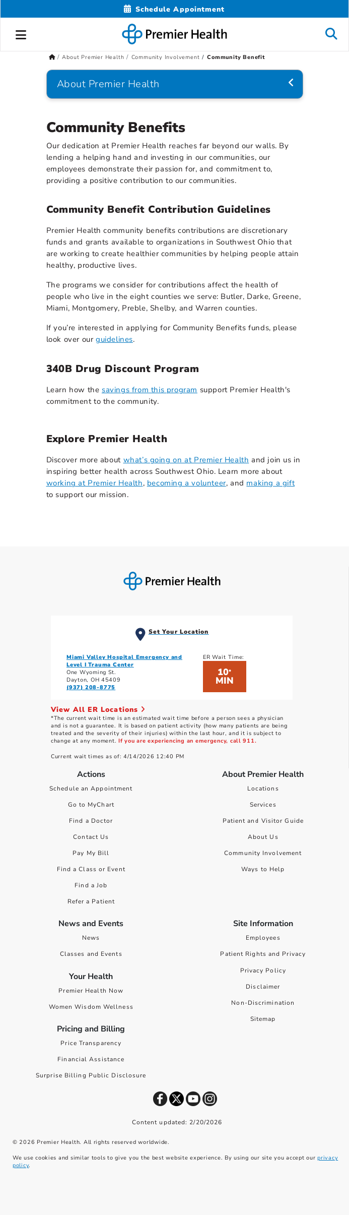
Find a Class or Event (91, 869)
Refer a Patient (91, 901)
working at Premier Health (94, 483)
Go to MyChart (91, 805)
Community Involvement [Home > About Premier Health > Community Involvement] (165, 57)
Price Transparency (90, 1043)
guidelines (114, 339)
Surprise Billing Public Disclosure (91, 1075)
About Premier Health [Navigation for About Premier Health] (108, 84)
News (91, 938)
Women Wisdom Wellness (91, 1007)
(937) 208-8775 (90, 687)
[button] (21, 33)
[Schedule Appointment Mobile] (174, 9)
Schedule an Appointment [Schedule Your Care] (90, 788)
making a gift (270, 483)
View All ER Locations (98, 709)
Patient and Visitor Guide (263, 821)
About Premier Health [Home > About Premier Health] (93, 57)
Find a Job (91, 885)
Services (263, 805)
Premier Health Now (90, 991)
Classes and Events (91, 954)
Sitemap (263, 1019)
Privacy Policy (263, 970)
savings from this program (149, 390)
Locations (263, 788)
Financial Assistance (90, 1059)
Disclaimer (263, 987)
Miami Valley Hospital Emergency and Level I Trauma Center (124, 661)
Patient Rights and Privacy (263, 954)
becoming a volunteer (186, 483)
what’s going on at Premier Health (186, 460)
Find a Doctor (91, 821)
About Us (263, 837)
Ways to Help (263, 869)
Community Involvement (263, 853)
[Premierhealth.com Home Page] (52, 57)
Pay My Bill (91, 853)
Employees (263, 938)
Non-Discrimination (263, 1003)
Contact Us (91, 837)
